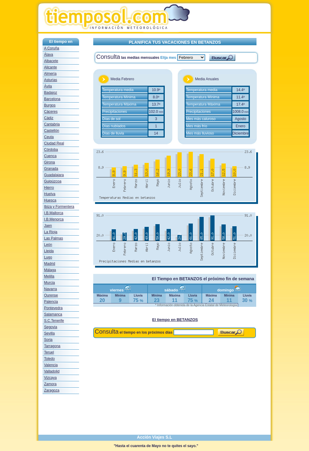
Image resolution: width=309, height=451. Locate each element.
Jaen (48, 226)
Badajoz (50, 93)
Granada (51, 169)
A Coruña (51, 48)
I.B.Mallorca (53, 213)
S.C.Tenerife (54, 321)
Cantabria (52, 124)
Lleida (49, 251)
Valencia (51, 365)
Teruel (49, 352)
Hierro (49, 188)
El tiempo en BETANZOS (175, 319)
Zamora (50, 384)
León (48, 245)
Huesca (50, 200)
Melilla (49, 276)
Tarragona (52, 346)
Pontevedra (53, 308)
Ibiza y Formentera (59, 207)
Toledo (49, 359)
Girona (49, 162)
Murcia (49, 283)
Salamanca (53, 314)
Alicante (50, 67)
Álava (48, 54)
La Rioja (50, 232)
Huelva (49, 194)
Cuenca (50, 156)
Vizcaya (50, 378)
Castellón (51, 131)
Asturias (50, 80)
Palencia (51, 302)
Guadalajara (54, 175)
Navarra (50, 289)
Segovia (50, 327)
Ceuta (49, 137)
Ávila (48, 86)
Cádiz (48, 118)
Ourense (51, 295)
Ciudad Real (54, 143)
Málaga (50, 270)
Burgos (50, 105)
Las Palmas (53, 238)
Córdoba (51, 150)
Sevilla (49, 333)
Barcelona (52, 99)
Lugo (48, 257)
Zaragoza (51, 390)
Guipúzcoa (52, 181)
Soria (48, 340)
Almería (50, 73)
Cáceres (51, 112)
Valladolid (51, 371)
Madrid (49, 264)
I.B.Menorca (54, 219)
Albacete (51, 61)
